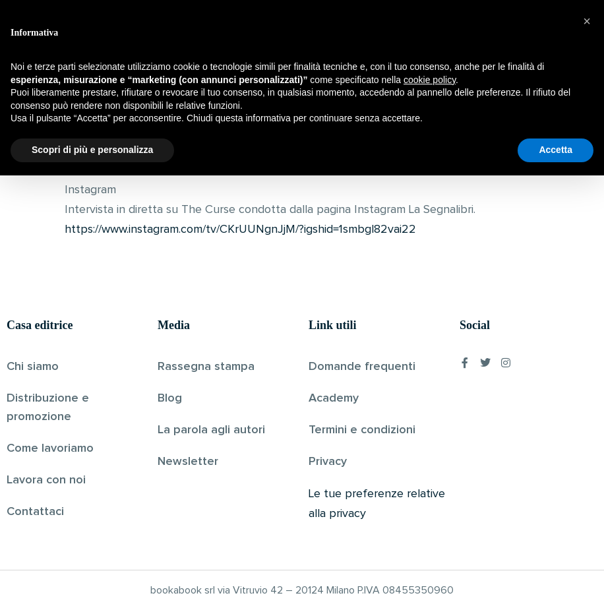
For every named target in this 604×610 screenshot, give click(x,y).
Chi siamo (33, 367)
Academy (334, 398)
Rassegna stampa (206, 367)
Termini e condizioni (362, 430)
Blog (170, 398)
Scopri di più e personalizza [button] (92, 584)
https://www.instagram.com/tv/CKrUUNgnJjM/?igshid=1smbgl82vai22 (240, 229)
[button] (586, 455)
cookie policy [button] (430, 514)
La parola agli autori (211, 430)
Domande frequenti (362, 367)
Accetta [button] (555, 584)
